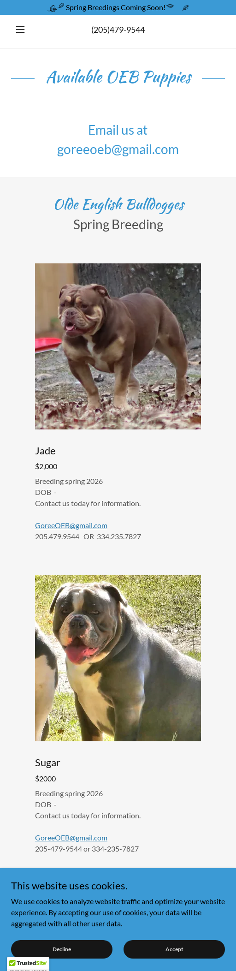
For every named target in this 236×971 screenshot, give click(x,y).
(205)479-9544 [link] (118, 29)
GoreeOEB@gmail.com (71, 525)
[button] (27, 29)
